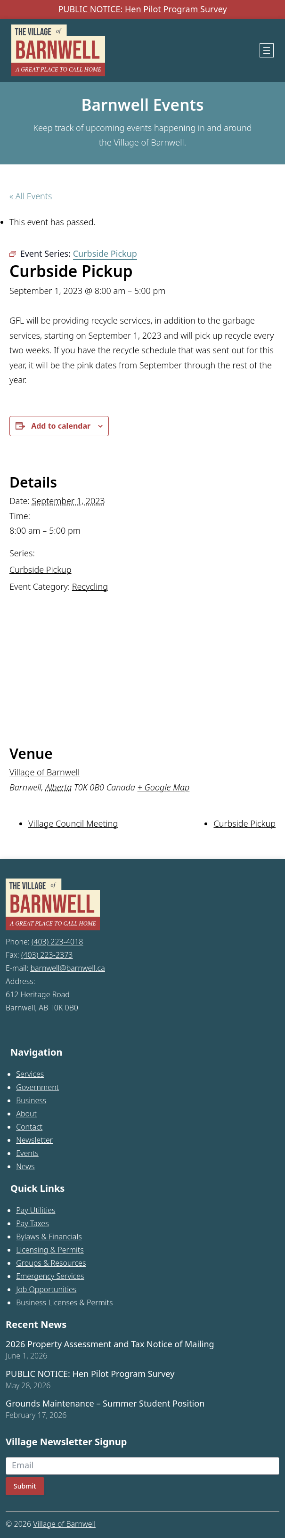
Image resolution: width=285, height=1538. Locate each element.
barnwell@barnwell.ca (67, 968)
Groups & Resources (51, 1263)
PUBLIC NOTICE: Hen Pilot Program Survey (142, 9)
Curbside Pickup (40, 569)
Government (37, 1087)
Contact (29, 1127)
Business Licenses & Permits (64, 1302)
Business (31, 1100)
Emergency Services (50, 1276)
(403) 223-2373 (47, 955)
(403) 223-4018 (57, 941)
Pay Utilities (35, 1210)
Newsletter (34, 1140)
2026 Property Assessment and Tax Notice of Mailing (110, 1344)
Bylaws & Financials (48, 1236)
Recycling (90, 586)
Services (30, 1074)
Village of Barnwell (44, 772)
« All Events (30, 196)
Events (27, 1153)
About (26, 1113)
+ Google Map (164, 787)
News (25, 1166)
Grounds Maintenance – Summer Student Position (105, 1403)
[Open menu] (267, 50)
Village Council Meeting (73, 823)
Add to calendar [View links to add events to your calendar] (60, 426)
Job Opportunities (46, 1289)
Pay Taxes (32, 1223)
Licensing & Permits (50, 1250)
